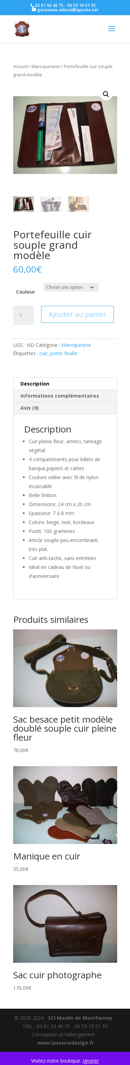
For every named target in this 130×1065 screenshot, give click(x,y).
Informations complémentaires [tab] (59, 395)
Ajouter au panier (77, 314)
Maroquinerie (46, 66)
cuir (43, 353)
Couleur (25, 291)
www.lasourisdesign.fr (65, 1042)
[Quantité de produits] (23, 315)
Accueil (20, 66)
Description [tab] (34, 383)
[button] (106, 94)
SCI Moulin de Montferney (80, 1018)
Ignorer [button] (91, 1060)
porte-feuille (63, 353)
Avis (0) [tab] (29, 408)
